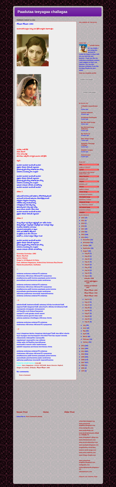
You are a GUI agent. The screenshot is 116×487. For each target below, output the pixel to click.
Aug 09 (87, 307)
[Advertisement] (46, 395)
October (86, 245)
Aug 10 (87, 305)
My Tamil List (85, 134)
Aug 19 (87, 267)
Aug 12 (87, 302)
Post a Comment (25, 375)
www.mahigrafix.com (86, 428)
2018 (83, 226)
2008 (83, 359)
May (84, 331)
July (84, 325)
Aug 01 (87, 322)
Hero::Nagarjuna (27, 365)
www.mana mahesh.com (87, 452)
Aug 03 (87, 319)
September (87, 248)
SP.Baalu (33, 367)
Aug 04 (87, 316)
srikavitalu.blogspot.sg (87, 421)
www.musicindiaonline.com (88, 442)
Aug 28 (87, 253)
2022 (83, 218)
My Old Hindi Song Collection (87, 128)
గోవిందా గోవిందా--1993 (43, 367)
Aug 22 (87, 259)
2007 (83, 362)
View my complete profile (87, 73)
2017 (83, 229)
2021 (83, 220)
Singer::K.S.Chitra (23, 367)
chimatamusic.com (85, 471)
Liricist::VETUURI (40, 365)
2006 (83, 365)
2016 (83, 232)
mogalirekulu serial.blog (87, 447)
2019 (83, 223)
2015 (83, 234)
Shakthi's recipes (87, 150)
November (86, 242)
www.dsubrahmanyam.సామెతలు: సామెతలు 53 (89, 434)
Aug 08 (87, 310)
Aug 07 (87, 313)
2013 (83, 345)
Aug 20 (87, 264)
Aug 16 (87, 270)
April (85, 333)
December (86, 240)
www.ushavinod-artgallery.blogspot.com (87, 424)
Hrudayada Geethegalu (89, 117)
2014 (83, 237)
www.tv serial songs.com (87, 450)
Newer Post (22, 412)
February (86, 339)
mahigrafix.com (84, 465)
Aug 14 (87, 276)
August (85, 251)
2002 (83, 368)
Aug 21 (87, 262)
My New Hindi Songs (88, 122)
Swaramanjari (86, 155)
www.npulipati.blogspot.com (89, 445)
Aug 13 (87, 299)
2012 (83, 348)
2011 (83, 351)
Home (46, 412)
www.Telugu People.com (87, 455)
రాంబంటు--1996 (89, 278)
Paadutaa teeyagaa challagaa (42, 12)
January (86, 342)
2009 (83, 357)
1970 (83, 371)
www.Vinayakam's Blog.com (88, 437)
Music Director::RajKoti (55, 365)
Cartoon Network (87, 112)
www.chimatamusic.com (87, 440)
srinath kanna (94, 45)
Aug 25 (87, 256)
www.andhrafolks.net (86, 430)
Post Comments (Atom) (34, 416)
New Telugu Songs (87, 138)
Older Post (69, 412)
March (85, 336)
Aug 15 (87, 273)
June (85, 328)
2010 (83, 354)
